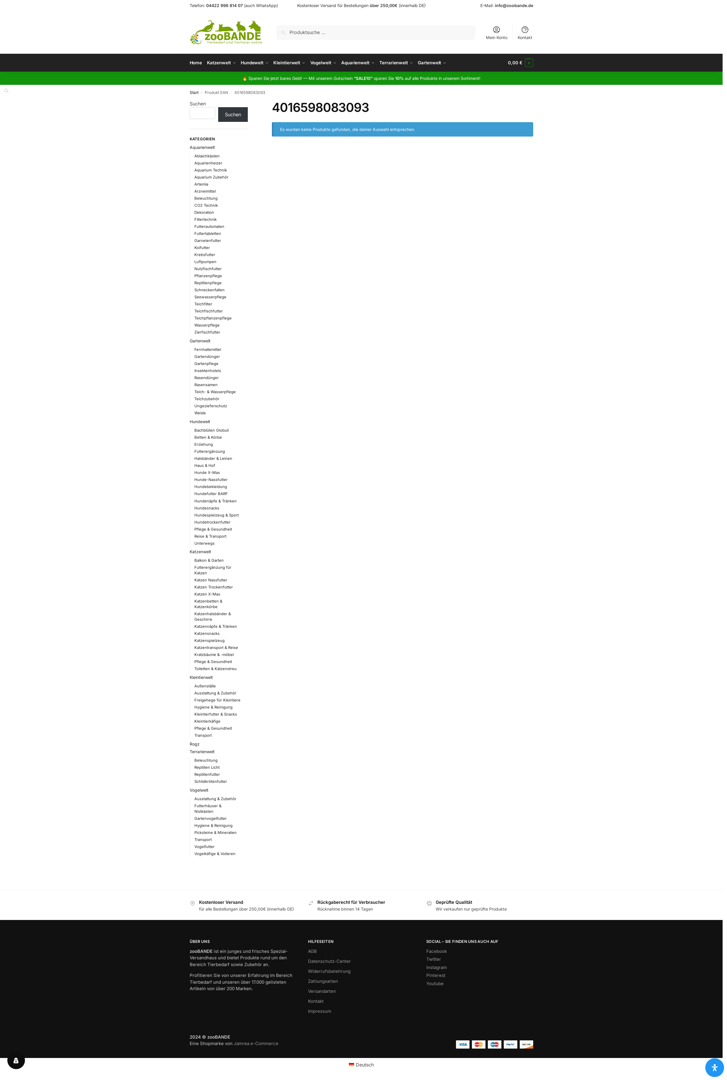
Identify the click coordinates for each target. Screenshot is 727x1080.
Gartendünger (207, 356)
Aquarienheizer (208, 163)
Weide (200, 413)
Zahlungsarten (323, 981)
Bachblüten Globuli (211, 430)
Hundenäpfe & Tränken (215, 500)
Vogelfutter (204, 846)
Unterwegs (204, 543)
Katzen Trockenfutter (213, 587)
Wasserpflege (207, 325)
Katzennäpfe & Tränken (215, 626)
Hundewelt (200, 421)
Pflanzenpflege (208, 275)
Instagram (436, 967)
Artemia (201, 184)
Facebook (436, 951)
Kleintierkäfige (207, 721)
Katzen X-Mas (207, 594)
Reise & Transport (210, 536)
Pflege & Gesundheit (213, 529)
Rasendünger (206, 377)
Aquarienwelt (202, 147)
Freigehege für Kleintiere (217, 700)
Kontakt (525, 33)
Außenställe (205, 686)
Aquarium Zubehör (211, 177)
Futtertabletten (207, 233)
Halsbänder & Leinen (213, 458)
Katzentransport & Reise (216, 647)
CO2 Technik (206, 205)
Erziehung (203, 444)
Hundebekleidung (210, 486)
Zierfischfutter (207, 332)
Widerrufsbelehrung (329, 971)
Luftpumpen (205, 261)
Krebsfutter (204, 254)
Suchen (198, 104)
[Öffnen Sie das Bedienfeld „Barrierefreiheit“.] (714, 1067)
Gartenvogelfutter (210, 818)
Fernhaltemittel (207, 349)
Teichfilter (203, 304)
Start (194, 92)
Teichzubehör (206, 398)
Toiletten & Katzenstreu (215, 668)
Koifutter (202, 247)
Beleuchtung (206, 198)
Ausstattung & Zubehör (215, 693)
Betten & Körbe (208, 437)
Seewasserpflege (210, 297)
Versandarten (322, 991)
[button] (520, 63)
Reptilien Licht (207, 767)
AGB (312, 951)
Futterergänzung (209, 451)
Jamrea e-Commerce (256, 1043)
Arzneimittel (205, 191)
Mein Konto (496, 33)
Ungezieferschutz (210, 405)
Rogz (195, 743)
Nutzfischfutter (208, 268)
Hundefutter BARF (211, 493)
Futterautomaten (209, 226)
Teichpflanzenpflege (213, 318)
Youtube (435, 983)
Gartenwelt (200, 340)
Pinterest (435, 975)
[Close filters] (249, 103)
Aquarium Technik (210, 170)
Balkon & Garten (209, 560)
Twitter (433, 959)
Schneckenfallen (209, 289)
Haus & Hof (204, 465)
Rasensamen (206, 384)
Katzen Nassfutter (210, 580)
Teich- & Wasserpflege (215, 391)
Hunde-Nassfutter (211, 479)
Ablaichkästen (207, 156)
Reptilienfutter (207, 774)
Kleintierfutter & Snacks (215, 714)
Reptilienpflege (208, 282)
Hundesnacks (206, 508)
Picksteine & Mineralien (215, 832)
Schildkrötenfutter (210, 781)
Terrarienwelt (202, 751)
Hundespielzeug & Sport (216, 515)
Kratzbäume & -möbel (214, 654)
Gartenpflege (206, 363)
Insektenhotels (207, 370)
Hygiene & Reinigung (213, 707)
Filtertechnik (205, 219)
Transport (203, 735)
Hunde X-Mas (207, 472)
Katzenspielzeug (209, 640)
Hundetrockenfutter (212, 522)
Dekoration (204, 212)
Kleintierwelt (201, 677)
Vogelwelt (199, 790)
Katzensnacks (207, 633)
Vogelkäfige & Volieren (214, 853)
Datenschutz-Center (329, 961)
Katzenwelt (200, 551)
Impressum (319, 1011)
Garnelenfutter (207, 240)
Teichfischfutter (208, 311)
